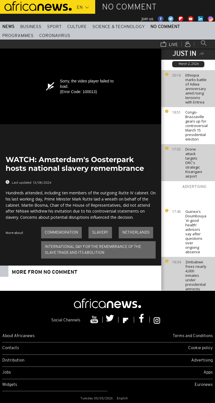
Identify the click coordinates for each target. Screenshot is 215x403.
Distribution (13, 360)
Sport (54, 27)
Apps (208, 372)
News (8, 27)
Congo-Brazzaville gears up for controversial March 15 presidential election (196, 125)
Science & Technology (118, 27)
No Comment (165, 27)
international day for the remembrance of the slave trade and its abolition (93, 250)
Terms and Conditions (193, 336)
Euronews (204, 385)
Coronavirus (54, 36)
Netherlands (135, 233)
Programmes (18, 36)
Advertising (202, 360)
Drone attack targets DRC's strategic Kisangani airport (193, 162)
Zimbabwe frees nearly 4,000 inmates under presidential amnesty (195, 275)
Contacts (10, 348)
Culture (77, 27)
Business (30, 27)
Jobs (6, 372)
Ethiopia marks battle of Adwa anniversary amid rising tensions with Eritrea (196, 88)
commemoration (61, 233)
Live (169, 44)
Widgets (9, 385)
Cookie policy (200, 348)
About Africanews (18, 336)
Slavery (100, 233)
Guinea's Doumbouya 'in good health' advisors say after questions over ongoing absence (195, 231)
